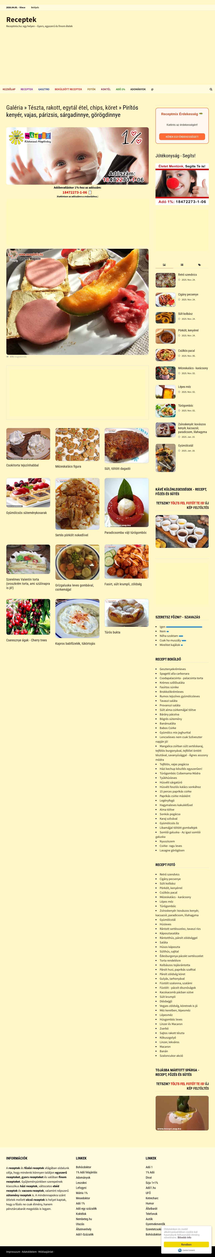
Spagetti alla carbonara (174, 673)
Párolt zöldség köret (172, 974)
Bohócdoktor (83, 1167)
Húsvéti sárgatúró (171, 782)
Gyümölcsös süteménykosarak (26, 513)
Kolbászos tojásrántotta (175, 965)
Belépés (35, 7)
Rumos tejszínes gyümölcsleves (180, 696)
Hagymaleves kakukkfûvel (176, 805)
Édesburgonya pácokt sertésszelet (181, 956)
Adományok (138, 89)
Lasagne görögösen (172, 850)
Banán (164, 1051)
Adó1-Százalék (84, 1234)
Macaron (165, 1046)
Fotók (91, 89)
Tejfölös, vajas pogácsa (174, 764)
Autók (149, 1219)
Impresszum (13, 1251)
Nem (164, 631)
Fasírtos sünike (169, 687)
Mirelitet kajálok (171, 645)
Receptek (21, 19)
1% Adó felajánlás (86, 1172)
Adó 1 (149, 1167)
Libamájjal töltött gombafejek (178, 828)
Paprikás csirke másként (175, 796)
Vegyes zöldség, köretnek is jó (179, 1006)
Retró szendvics (187, 274)
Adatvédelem (29, 1251)
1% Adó (150, 1172)
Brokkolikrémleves (172, 692)
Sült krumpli (167, 997)
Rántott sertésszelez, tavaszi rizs (180, 929)
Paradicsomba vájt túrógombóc (126, 533)
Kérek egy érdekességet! (182, 136)
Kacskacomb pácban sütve (176, 992)
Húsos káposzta (170, 947)
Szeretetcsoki (153, 1229)
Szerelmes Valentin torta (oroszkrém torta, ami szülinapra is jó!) (28, 583)
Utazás (80, 1224)
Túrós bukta (112, 632)
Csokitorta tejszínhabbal (22, 465)
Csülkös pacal (186, 350)
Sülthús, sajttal (169, 951)
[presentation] (164, 265)
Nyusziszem (167, 841)
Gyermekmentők (155, 1224)
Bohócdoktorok (155, 1234)
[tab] (164, 265)
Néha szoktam (171, 636)
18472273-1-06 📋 (77, 192)
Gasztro (43, 89)
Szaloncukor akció (171, 1056)
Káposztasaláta (169, 933)
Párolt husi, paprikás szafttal (178, 969)
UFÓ (148, 1193)
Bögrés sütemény (171, 719)
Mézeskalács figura (68, 466)
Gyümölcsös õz (169, 823)
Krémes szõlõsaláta (172, 682)
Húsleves (165, 924)
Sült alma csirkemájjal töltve (178, 710)
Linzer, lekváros (169, 1042)
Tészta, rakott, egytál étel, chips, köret (73, 107)
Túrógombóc (185, 405)
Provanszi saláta (170, 705)
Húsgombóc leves (171, 1019)
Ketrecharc (152, 1198)
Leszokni (81, 1182)
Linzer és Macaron (171, 1024)
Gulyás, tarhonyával (172, 978)
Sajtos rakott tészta (172, 1033)
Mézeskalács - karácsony (193, 368)
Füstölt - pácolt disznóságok (178, 988)
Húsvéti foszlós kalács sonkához (180, 787)
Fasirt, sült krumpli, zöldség (123, 584)
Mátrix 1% (82, 1193)
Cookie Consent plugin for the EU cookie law (186, 1250)
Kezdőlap (9, 89)
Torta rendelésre (170, 960)
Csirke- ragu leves (171, 846)
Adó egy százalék (86, 1208)
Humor (150, 1203)
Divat (149, 1177)
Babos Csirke (168, 728)
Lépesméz (166, 1015)
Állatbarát (151, 1208)
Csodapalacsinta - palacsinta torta (181, 678)
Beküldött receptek (68, 89)
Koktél (106, 89)
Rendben (186, 1244)
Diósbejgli (166, 1001)
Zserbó (164, 1028)
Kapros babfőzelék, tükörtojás (75, 644)
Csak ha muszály (173, 640)
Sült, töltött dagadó (117, 469)
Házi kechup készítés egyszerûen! (181, 769)
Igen (181, 627)
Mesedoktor (83, 1198)
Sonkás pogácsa (170, 814)
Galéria (14, 107)
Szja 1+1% (152, 1182)
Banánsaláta (168, 723)
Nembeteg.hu (84, 1219)
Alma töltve (167, 809)
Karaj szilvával (169, 818)
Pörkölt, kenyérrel (188, 330)
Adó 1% (120, 89)
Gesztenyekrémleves (173, 669)
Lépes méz (184, 386)
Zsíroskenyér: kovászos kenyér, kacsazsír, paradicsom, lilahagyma (192, 428)
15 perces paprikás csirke (175, 791)
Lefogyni (81, 1188)
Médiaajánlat (45, 1251)
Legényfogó (167, 800)
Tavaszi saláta (168, 701)
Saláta (164, 942)
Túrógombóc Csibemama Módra (180, 773)
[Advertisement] (107, 59)
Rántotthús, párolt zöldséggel (179, 938)
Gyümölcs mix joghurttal (175, 732)
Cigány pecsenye (188, 294)
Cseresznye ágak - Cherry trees (26, 640)
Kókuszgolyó (168, 1037)
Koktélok (81, 1214)
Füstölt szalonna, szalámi (176, 983)
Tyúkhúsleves (168, 778)
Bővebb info (185, 1237)
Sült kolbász (185, 313)
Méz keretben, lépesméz (175, 1010)
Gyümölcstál (185, 445)
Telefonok (151, 1214)
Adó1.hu (151, 1188)
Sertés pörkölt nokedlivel (71, 535)
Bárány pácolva (169, 714)
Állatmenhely (83, 1229)
